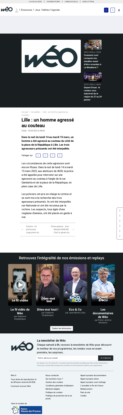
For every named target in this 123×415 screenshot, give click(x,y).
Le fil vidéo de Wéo (20, 311)
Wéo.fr (13, 375)
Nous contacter (52, 375)
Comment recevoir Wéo (21, 386)
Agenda (55, 9)
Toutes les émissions (61, 328)
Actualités (35, 112)
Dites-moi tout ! (47, 309)
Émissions (26, 9)
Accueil (25, 112)
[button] (16, 10)
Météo (46, 9)
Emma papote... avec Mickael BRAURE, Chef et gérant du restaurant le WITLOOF (60, 232)
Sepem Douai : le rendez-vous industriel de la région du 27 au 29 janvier (93, 93)
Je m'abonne (105, 358)
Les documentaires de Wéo (103, 313)
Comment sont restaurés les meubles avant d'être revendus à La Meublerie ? (92, 61)
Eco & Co (75, 309)
